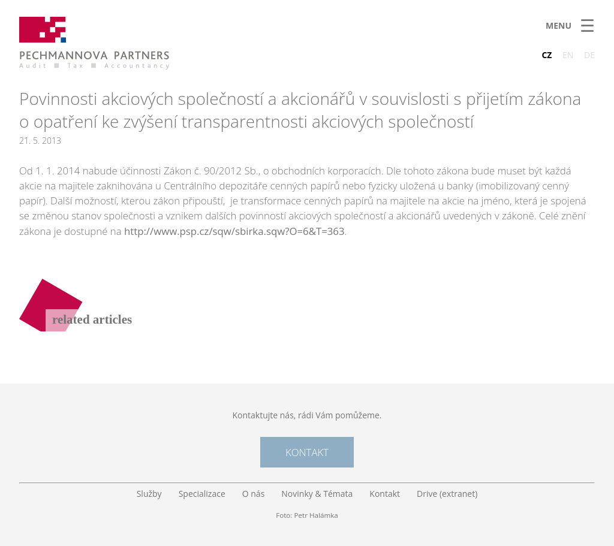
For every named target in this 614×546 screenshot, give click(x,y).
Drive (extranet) (447, 493)
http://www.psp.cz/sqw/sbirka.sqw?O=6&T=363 (234, 231)
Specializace (202, 493)
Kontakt (307, 452)
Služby (149, 493)
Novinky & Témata (317, 493)
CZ (546, 55)
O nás (253, 493)
